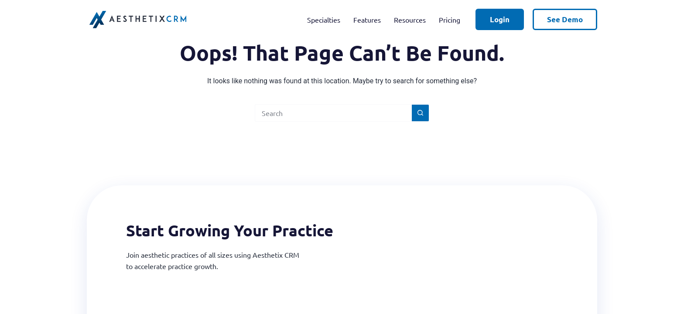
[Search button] (420, 113)
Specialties (323, 19)
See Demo (565, 19)
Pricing (449, 19)
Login (500, 19)
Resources (410, 19)
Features (367, 19)
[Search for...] (333, 113)
